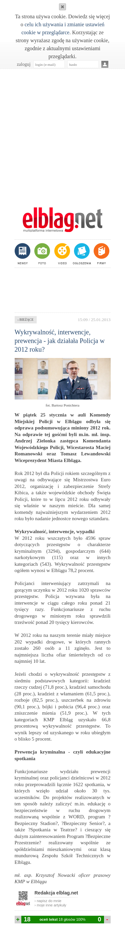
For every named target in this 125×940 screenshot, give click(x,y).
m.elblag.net (63, 219)
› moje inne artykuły (50, 905)
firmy (101, 253)
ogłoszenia (81, 253)
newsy (23, 253)
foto (42, 253)
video (61, 253)
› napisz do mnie (48, 901)
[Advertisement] (62, 134)
